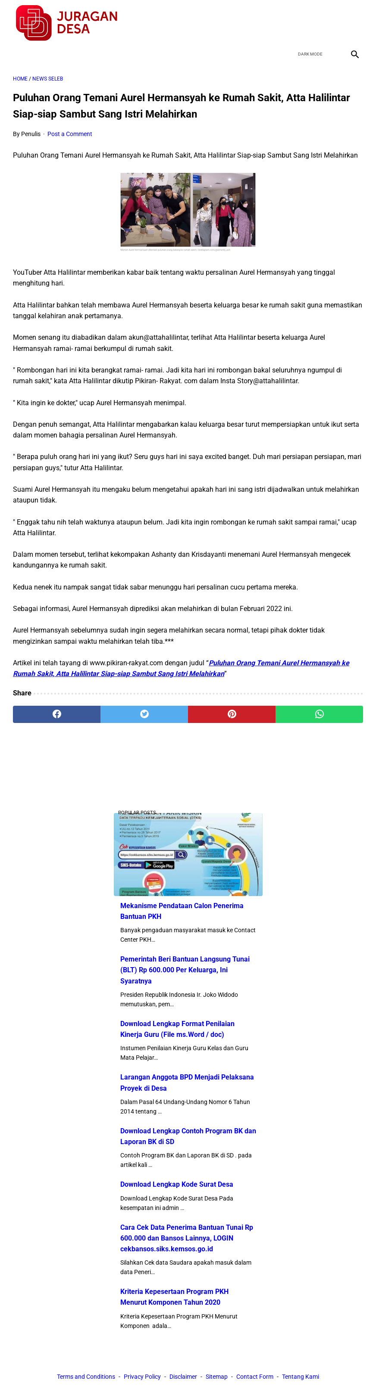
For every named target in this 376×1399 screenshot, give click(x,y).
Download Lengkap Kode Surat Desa (176, 1184)
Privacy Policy (142, 1376)
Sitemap (217, 1376)
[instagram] (354, 23)
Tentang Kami (300, 1376)
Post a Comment (69, 133)
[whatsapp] (319, 714)
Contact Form (254, 1376)
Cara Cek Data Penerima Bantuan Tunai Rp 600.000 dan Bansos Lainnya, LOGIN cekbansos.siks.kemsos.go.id (186, 1238)
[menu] (18, 54)
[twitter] (313, 23)
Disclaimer (183, 1376)
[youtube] (333, 23)
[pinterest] (232, 714)
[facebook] (293, 23)
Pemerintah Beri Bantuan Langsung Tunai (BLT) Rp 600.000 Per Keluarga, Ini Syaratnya (185, 970)
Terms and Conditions (86, 1376)
